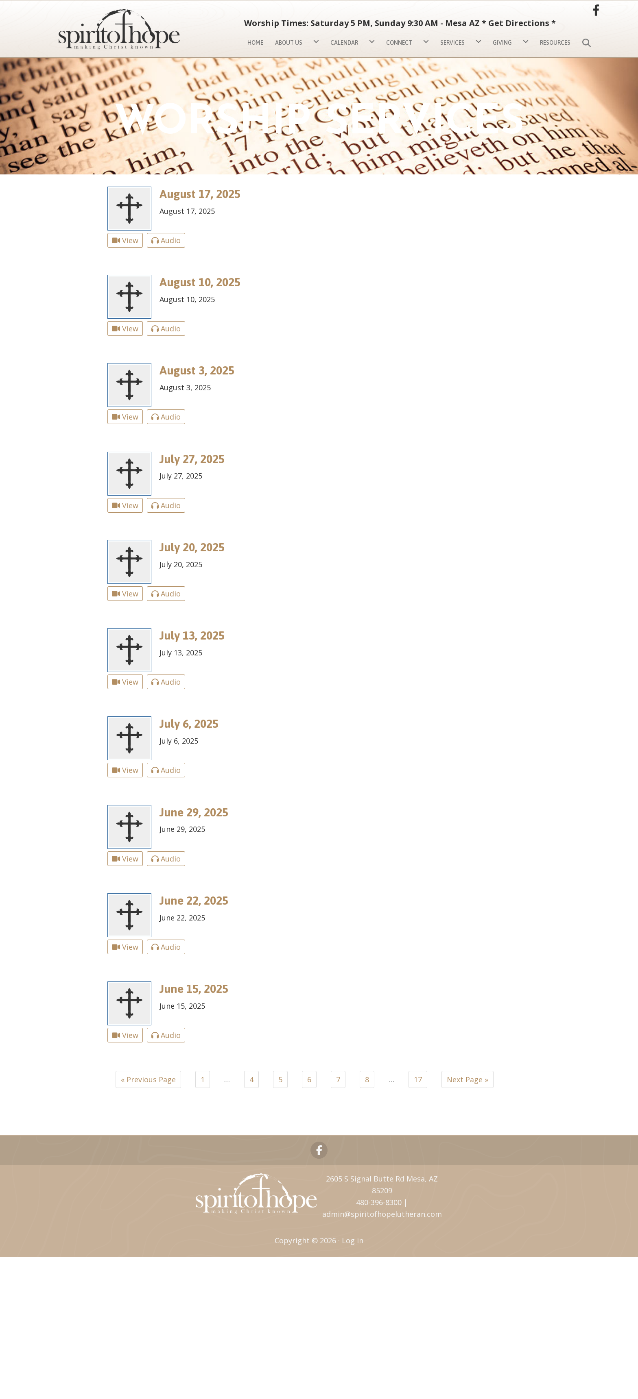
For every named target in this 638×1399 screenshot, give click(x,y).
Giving (502, 42)
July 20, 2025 (192, 547)
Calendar (344, 42)
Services (452, 42)
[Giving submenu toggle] (526, 41)
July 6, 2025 (189, 723)
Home (255, 42)
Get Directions (518, 22)
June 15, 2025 (194, 988)
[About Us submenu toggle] (316, 41)
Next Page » (467, 1079)
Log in (352, 1240)
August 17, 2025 (200, 193)
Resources (555, 42)
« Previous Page (148, 1079)
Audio (166, 240)
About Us (288, 42)
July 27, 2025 (192, 459)
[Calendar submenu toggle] (372, 41)
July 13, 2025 (192, 635)
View (125, 240)
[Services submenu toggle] (478, 41)
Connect (399, 42)
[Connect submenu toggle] (426, 41)
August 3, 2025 (197, 370)
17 (418, 1079)
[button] (588, 41)
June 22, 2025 (194, 900)
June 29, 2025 (194, 812)
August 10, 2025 (200, 282)
